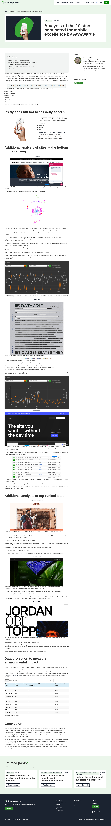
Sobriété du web (57, 772)
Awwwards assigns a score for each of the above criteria (52, 132)
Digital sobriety (92, 772)
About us (86, 2)
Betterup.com (36, 156)
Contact (93, 2)
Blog (75, 802)
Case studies (77, 804)
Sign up (107, 2)
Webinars (76, 806)
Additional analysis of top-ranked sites (19, 64)
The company (59, 808)
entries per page (13, 680)
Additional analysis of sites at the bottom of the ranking (23, 62)
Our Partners (59, 810)
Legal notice (103, 819)
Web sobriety (48, 20)
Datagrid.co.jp (36, 299)
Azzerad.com (36, 601)
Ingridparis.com (37, 556)
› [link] (67, 715)
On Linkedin (97, 811)
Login (101, 2)
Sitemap (94, 803)
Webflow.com (36, 410)
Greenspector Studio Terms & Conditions (88, 819)
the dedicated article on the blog (13, 675)
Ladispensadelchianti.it (37, 500)
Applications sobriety (47, 772)
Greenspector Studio (62, 2)
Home (6, 11)
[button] (13, 685)
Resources (78, 2)
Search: (51, 680)
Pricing (71, 2)
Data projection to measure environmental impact (21, 66)
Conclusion (12, 69)
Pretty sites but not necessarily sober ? (19, 60)
